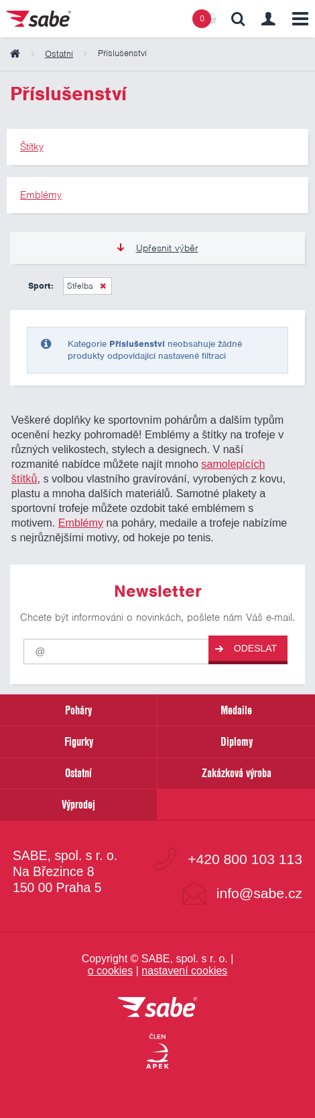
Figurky (78, 741)
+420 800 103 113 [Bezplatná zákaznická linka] (245, 859)
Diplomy (236, 741)
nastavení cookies (184, 970)
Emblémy (80, 523)
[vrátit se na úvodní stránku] (157, 1008)
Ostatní (78, 772)
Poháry (78, 710)
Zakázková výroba (236, 772)
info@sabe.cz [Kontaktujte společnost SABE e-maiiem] (259, 893)
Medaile (236, 710)
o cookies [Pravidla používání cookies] (110, 970)
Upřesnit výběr (157, 248)
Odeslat (246, 648)
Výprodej (78, 804)
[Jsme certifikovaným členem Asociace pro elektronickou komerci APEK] (157, 1051)
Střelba (80, 285)
